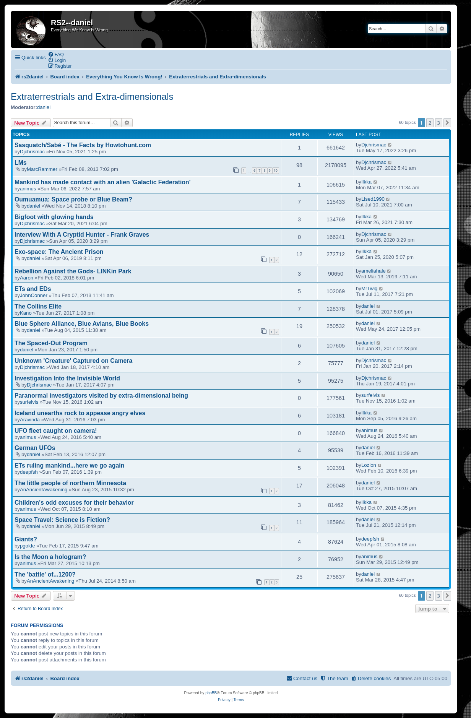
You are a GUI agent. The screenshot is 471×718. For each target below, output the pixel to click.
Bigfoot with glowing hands (54, 217)
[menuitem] (56, 54)
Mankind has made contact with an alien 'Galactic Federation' (103, 182)
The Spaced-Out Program (51, 343)
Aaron (26, 278)
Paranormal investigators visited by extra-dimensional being (101, 395)
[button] (447, 122)
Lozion (368, 465)
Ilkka (366, 182)
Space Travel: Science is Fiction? (62, 520)
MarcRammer (42, 169)
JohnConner (33, 295)
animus (28, 189)
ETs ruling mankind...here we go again (69, 465)
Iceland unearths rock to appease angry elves (80, 413)
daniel (43, 107)
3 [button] (438, 122)
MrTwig (369, 288)
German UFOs (35, 448)
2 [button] (430, 122)
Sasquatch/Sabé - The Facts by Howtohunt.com (83, 145)
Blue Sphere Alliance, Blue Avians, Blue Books (82, 323)
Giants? (26, 539)
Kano (26, 313)
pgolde (27, 546)
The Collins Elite (38, 306)
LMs (21, 162)
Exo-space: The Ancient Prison (59, 252)
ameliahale (373, 271)
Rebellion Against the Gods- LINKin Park (73, 271)
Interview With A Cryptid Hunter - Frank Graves (82, 234)
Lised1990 (373, 199)
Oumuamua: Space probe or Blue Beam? (73, 199)
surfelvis (29, 402)
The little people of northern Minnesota (70, 483)
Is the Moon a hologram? (50, 557)
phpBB (211, 693)
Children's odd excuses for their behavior (74, 502)
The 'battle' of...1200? (45, 574)
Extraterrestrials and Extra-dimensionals (92, 96)
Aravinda (30, 419)
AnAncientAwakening (43, 489)
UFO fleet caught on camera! (56, 430)
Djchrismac (32, 151)
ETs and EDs (33, 289)
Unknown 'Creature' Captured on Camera (73, 360)
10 (276, 170)
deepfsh (29, 472)
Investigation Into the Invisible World (67, 378)
